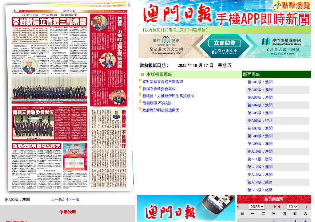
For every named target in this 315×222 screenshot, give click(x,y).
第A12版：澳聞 (260, 167)
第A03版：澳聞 (260, 97)
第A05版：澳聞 (260, 113)
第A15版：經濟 (260, 190)
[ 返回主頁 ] (176, 30)
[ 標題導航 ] (197, 30)
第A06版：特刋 (260, 120)
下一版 (72, 199)
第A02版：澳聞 (260, 90)
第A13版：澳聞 (260, 174)
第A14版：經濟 (260, 182)
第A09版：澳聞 (260, 144)
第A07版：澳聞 (260, 128)
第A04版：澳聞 (260, 105)
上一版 (57, 199)
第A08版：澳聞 (260, 136)
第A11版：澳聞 (260, 159)
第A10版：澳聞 (260, 151)
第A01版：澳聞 (260, 82)
